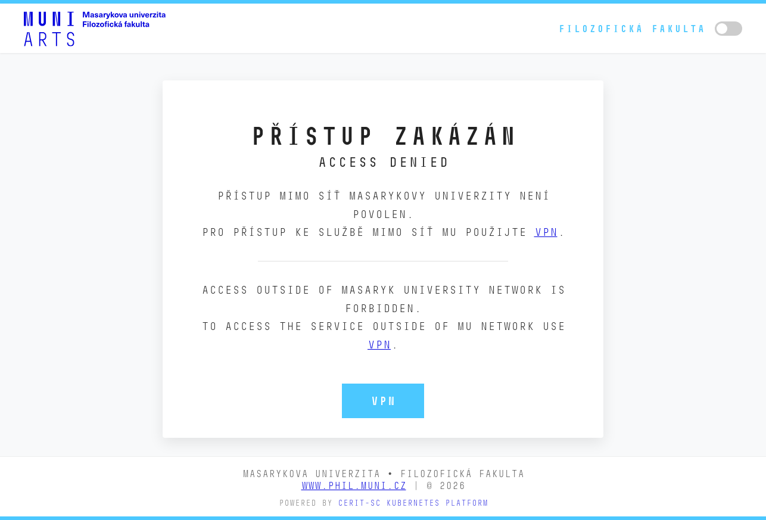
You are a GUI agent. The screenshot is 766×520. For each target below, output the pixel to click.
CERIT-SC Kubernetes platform (413, 503)
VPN (546, 232)
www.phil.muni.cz (353, 485)
